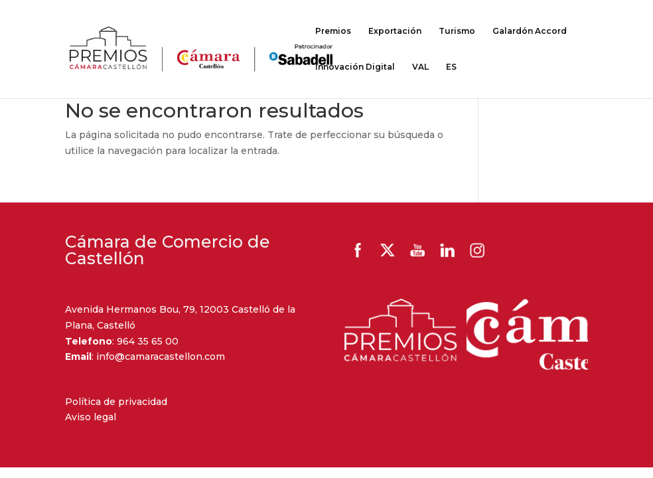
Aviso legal (90, 417)
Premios (333, 31)
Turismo (457, 31)
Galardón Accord (529, 31)
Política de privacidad (116, 402)
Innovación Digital (355, 67)
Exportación (394, 31)
